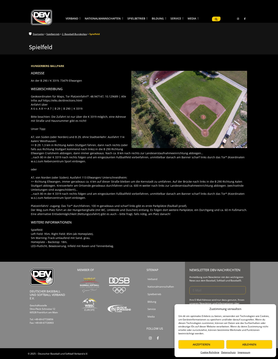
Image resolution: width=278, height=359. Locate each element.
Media (151, 316)
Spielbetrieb (52, 34)
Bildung (151, 301)
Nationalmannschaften (160, 286)
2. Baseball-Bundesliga (74, 34)
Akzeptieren (201, 344)
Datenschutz (228, 352)
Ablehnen (249, 344)
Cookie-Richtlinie (210, 352)
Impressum (244, 352)
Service (151, 309)
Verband (152, 279)
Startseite (38, 34)
